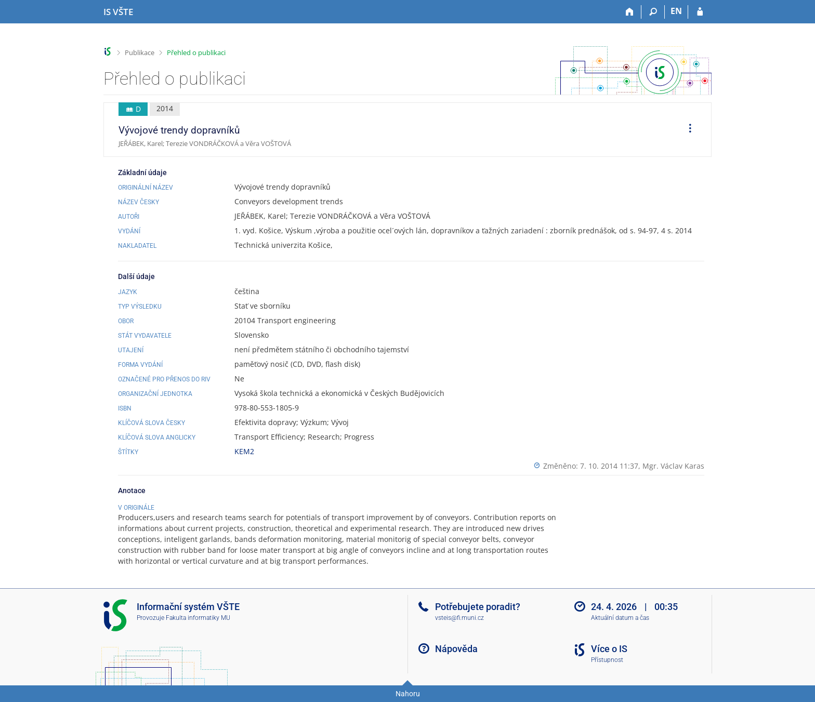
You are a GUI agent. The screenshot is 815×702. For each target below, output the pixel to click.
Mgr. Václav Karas (673, 466)
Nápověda (456, 648)
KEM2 (244, 451)
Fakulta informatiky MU (198, 617)
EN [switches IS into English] (676, 11)
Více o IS (609, 648)
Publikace (139, 52)
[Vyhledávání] (653, 12)
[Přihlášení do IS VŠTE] (700, 12)
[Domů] (629, 12)
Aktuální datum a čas (620, 617)
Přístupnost (607, 660)
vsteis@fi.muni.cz (459, 617)
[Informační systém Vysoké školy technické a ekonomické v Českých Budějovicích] (118, 12)
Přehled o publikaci (196, 52)
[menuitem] (686, 130)
